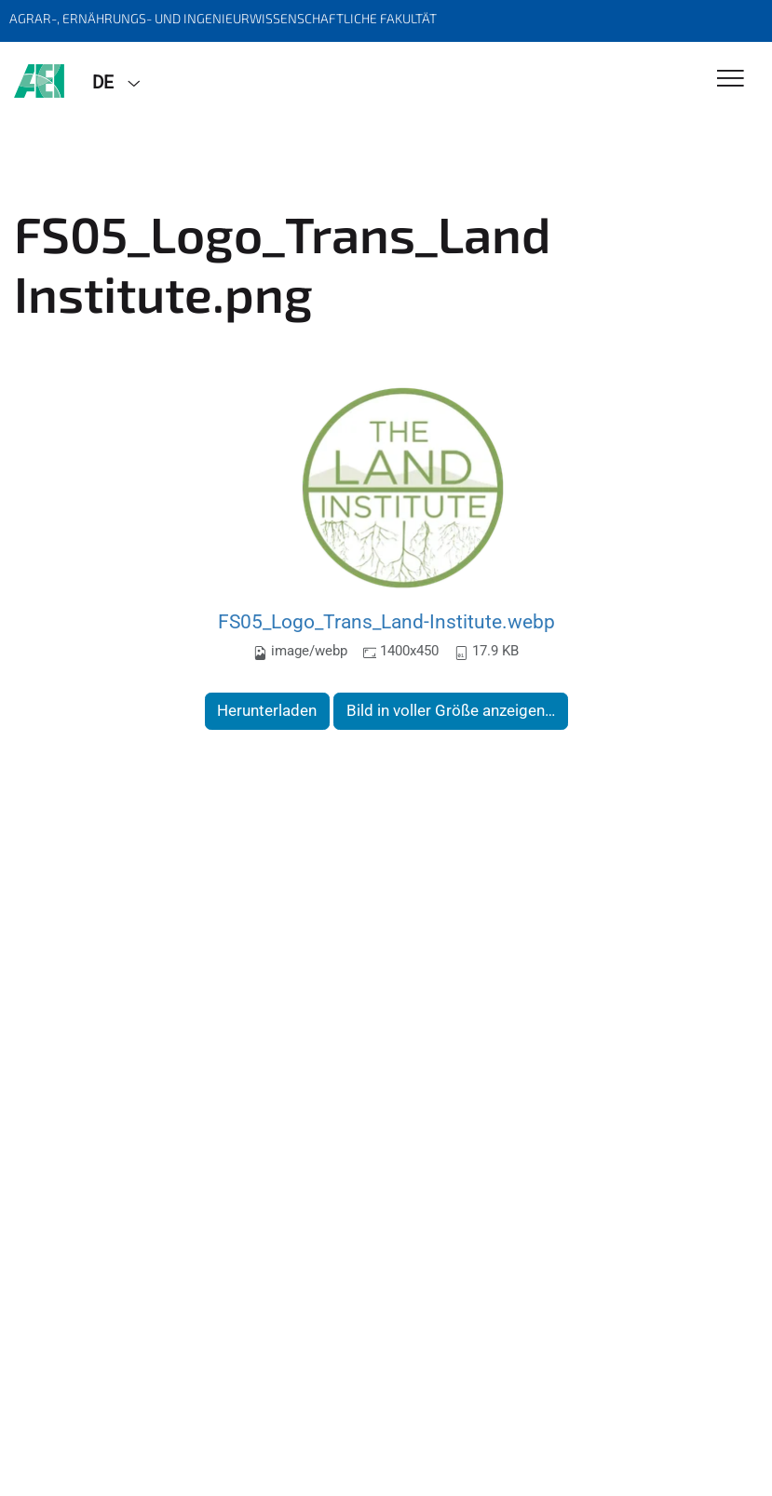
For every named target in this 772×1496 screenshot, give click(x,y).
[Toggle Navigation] (730, 80)
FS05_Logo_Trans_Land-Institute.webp (386, 621)
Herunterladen (267, 710)
